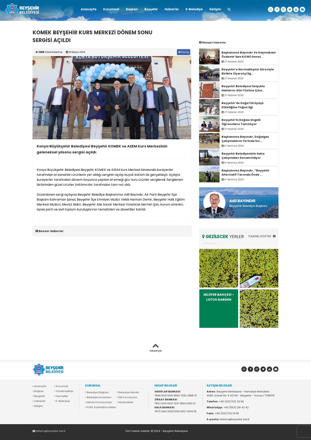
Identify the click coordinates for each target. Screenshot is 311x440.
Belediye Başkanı (97, 392)
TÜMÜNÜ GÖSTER (261, 236)
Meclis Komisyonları (98, 402)
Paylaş (183, 52)
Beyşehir (151, 9)
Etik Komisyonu (127, 397)
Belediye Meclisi (128, 392)
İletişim (215, 9)
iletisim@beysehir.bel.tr (49, 431)
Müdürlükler (125, 402)
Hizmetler (61, 396)
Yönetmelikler (64, 391)
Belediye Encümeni (98, 397)
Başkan (132, 9)
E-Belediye (194, 9)
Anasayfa (88, 9)
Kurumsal (111, 9)
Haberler (172, 9)
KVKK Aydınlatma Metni (100, 407)
